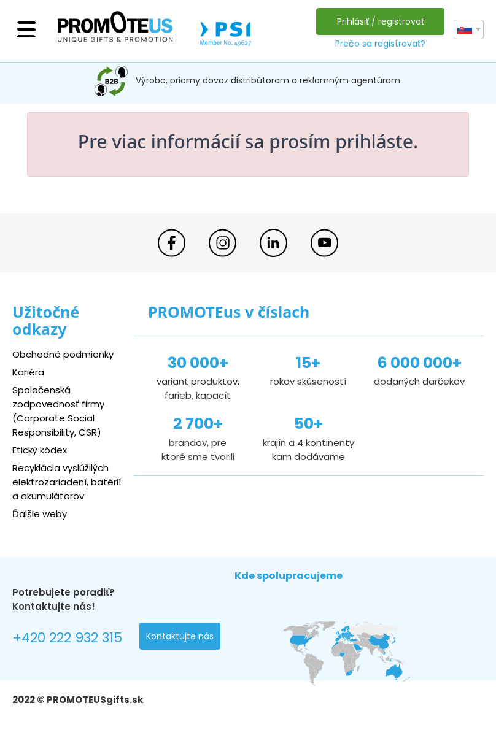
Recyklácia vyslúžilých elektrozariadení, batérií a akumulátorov (66, 481)
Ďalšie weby (39, 513)
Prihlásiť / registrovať (380, 21)
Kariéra (28, 372)
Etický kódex (39, 450)
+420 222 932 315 (67, 637)
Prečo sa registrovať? (380, 43)
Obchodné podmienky (63, 354)
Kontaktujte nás (180, 636)
